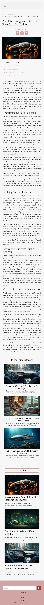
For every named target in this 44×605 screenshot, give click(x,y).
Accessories (11, 14)
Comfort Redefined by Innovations (13, 76)
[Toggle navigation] (5, 5)
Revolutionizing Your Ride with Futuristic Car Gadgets (20, 498)
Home (3, 14)
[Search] (19, 588)
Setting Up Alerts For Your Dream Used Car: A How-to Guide (22, 420)
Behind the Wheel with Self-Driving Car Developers (22, 387)
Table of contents (12, 62)
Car (22, 595)
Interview (22, 597)
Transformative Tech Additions (12, 66)
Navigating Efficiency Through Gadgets (14, 72)
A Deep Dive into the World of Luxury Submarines (22, 452)
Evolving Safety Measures (11, 69)
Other (22, 600)
